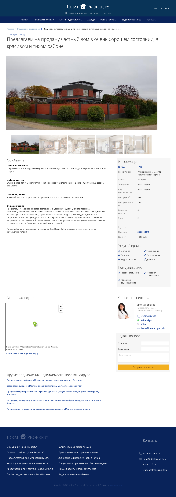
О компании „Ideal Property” (22, 446)
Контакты (151, 20)
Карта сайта (149, 464)
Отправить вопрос (143, 367)
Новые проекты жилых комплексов (77, 468)
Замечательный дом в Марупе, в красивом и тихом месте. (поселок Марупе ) (44, 386)
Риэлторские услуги (44, 20)
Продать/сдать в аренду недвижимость (28, 457)
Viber (144, 324)
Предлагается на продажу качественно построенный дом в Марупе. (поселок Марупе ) (49, 409)
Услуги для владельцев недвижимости (27, 463)
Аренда (91, 20)
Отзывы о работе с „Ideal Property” (25, 452)
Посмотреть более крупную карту (22, 353)
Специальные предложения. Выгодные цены (82, 463)
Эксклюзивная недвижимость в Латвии (79, 457)
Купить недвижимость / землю (74, 446)
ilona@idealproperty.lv (153, 328)
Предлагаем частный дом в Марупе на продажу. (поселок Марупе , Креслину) (44, 380)
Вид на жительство (131, 20)
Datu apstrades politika (155, 469)
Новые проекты (108, 20)
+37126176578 (148, 316)
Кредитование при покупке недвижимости (30, 468)
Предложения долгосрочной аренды (78, 452)
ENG (167, 8)
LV (161, 8)
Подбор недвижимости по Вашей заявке (28, 474)
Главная (24, 20)
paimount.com (116, 485)
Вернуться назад (17, 34)
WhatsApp (146, 320)
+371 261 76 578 (151, 453)
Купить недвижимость (70, 20)
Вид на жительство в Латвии (73, 474)
